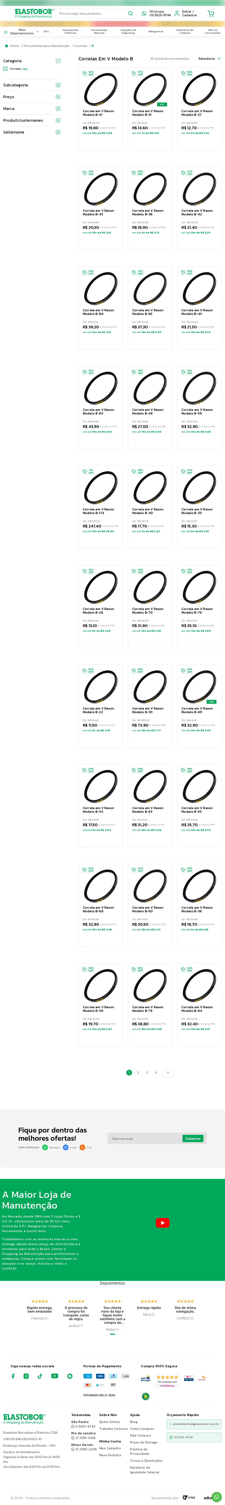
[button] (101, 109)
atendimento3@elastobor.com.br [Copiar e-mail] (194, 1424)
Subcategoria (31, 85)
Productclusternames (31, 120)
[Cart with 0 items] (210, 13)
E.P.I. (46, 31)
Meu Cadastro (110, 1448)
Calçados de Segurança (128, 31)
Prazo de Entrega (143, 1442)
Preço (31, 97)
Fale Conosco (140, 1435)
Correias (80, 45)
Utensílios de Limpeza (184, 31)
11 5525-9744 (83, 1424)
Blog (133, 1421)
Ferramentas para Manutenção (47, 45)
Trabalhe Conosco (113, 1428)
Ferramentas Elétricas (71, 31)
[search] (95, 13)
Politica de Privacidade (139, 1451)
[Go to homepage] (12, 45)
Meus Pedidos (110, 1455)
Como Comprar (142, 1428)
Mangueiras (156, 31)
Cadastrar (193, 1138)
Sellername (31, 132)
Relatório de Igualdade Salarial (144, 1470)
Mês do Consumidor (213, 31)
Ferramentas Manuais (99, 31)
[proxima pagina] (168, 1072)
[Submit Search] (130, 14)
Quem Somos (109, 1421)
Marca (31, 108)
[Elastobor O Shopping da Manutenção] (31, 13)
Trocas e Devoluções (146, 1460)
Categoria (31, 61)
